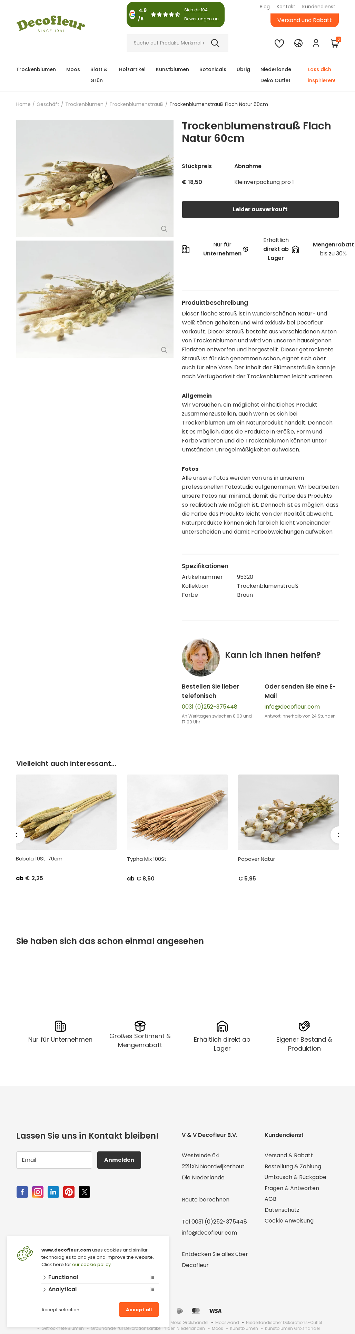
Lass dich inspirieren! (321, 75)
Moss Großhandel (189, 1322)
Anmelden (120, 1160)
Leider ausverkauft (260, 209)
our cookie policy (91, 1264)
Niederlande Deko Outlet (275, 75)
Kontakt (286, 6)
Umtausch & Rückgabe (296, 1177)
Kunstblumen (172, 69)
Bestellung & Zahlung (293, 1166)
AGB (270, 1200)
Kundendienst (318, 6)
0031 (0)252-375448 (209, 707)
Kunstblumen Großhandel (292, 1328)
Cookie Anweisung (289, 1222)
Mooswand (227, 1322)
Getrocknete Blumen (62, 1328)
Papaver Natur (256, 859)
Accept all (139, 1309)
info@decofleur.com (292, 707)
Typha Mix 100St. (147, 859)
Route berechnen (205, 1200)
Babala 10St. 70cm (39, 858)
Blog (265, 6)
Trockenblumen (36, 69)
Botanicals (212, 69)
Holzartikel (132, 69)
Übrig (243, 69)
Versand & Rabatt (289, 1155)
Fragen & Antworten (292, 1188)
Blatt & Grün (99, 75)
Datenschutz (282, 1211)
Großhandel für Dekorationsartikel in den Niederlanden (148, 1328)
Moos (73, 69)
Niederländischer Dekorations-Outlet (284, 1322)
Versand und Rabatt (304, 20)
